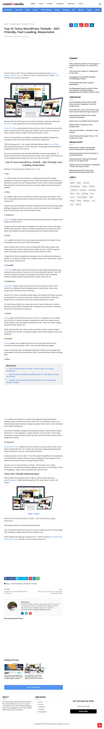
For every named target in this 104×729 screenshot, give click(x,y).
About (39, 4)
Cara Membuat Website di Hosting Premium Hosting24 (82, 116)
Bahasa (57, 10)
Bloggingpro (12, 480)
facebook (24, 610)
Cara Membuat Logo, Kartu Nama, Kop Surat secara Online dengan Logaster (84, 111)
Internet (92, 186)
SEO (73, 10)
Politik (72, 197)
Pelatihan (85, 193)
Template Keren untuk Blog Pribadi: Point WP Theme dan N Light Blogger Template (13, 677)
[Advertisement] (52, 18)
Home (32, 4)
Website (78, 204)
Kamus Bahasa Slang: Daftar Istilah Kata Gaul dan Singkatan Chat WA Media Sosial (82, 104)
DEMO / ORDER (33, 514)
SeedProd (7, 220)
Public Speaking (46, 10)
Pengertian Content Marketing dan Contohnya (15, 592)
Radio (91, 197)
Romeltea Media (51, 724)
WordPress (8, 124)
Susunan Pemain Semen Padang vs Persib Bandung (83, 154)
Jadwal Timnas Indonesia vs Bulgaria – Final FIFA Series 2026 (84, 165)
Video (72, 204)
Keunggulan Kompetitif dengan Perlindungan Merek (82, 78)
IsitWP (37, 169)
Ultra (5, 197)
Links (73, 4)
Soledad (7, 343)
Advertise (64, 4)
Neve (6, 419)
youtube (48, 610)
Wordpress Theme (30, 584)
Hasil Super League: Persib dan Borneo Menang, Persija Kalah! (82, 148)
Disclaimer (55, 4)
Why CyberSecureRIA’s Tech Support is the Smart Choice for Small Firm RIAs (84, 65)
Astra (6, 240)
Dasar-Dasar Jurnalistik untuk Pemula (84, 121)
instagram (36, 610)
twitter (30, 610)
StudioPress (8, 286)
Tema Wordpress (17, 584)
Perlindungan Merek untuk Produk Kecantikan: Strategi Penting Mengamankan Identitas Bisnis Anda (84, 90)
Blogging (66, 10)
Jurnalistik (18, 10)
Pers (92, 193)
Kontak (46, 4)
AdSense (81, 10)
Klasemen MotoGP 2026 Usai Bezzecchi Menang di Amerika (81, 171)
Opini (77, 193)
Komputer (83, 190)
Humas (35, 10)
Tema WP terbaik (10, 128)
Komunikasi (8, 10)
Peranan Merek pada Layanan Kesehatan (81, 83)
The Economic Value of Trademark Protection (83, 72)
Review (79, 201)
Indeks (97, 10)
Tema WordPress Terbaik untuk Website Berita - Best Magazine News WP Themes (34, 677)
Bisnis (79, 183)
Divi (5, 178)
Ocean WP (8, 270)
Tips (93, 201)
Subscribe (83, 711)
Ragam (89, 10)
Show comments (33, 687)
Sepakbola (86, 201)
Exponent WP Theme (11, 447)
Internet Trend (54, 144)
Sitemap (41, 709)
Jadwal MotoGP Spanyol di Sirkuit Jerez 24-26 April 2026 (83, 160)
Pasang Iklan (43, 712)
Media (28, 10)
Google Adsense (75, 186)
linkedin (42, 610)
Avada (6, 318)
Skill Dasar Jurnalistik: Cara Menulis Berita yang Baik (50, 592)
